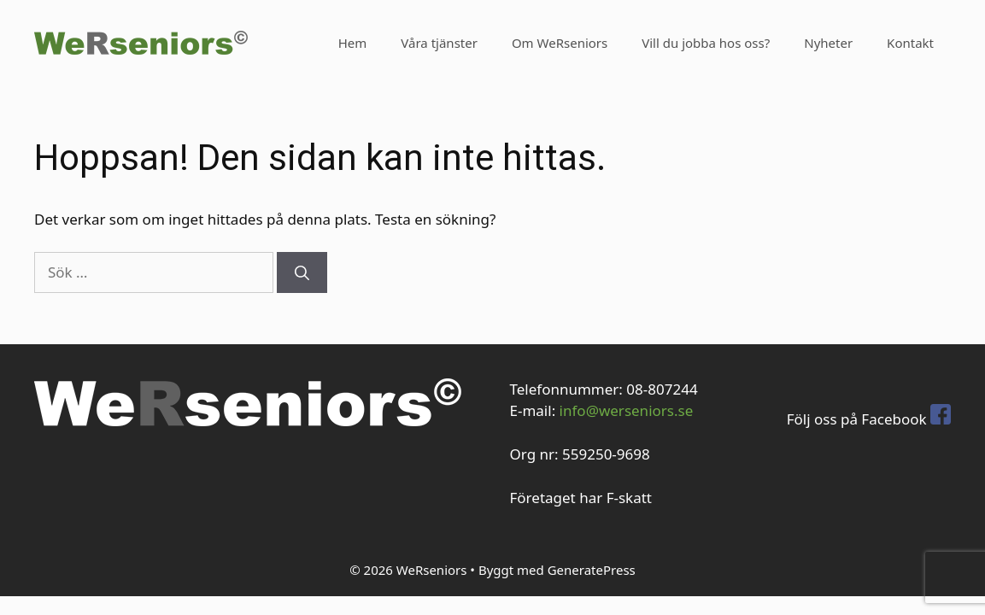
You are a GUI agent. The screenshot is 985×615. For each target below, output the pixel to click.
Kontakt (910, 42)
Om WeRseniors (559, 42)
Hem (352, 42)
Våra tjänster (439, 42)
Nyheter (828, 42)
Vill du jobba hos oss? (706, 42)
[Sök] (302, 272)
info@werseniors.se (627, 410)
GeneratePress (592, 569)
